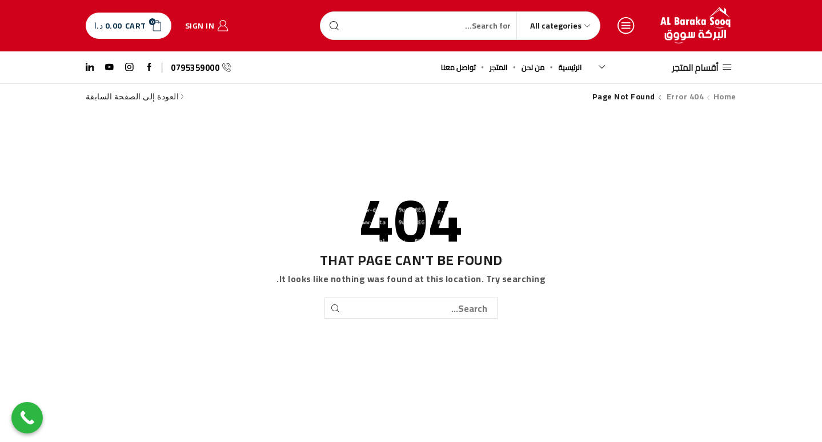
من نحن (533, 67)
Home (724, 96)
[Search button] (334, 25)
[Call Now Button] (27, 417)
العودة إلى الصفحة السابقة (132, 96)
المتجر (498, 67)
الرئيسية (570, 67)
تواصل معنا (458, 67)
